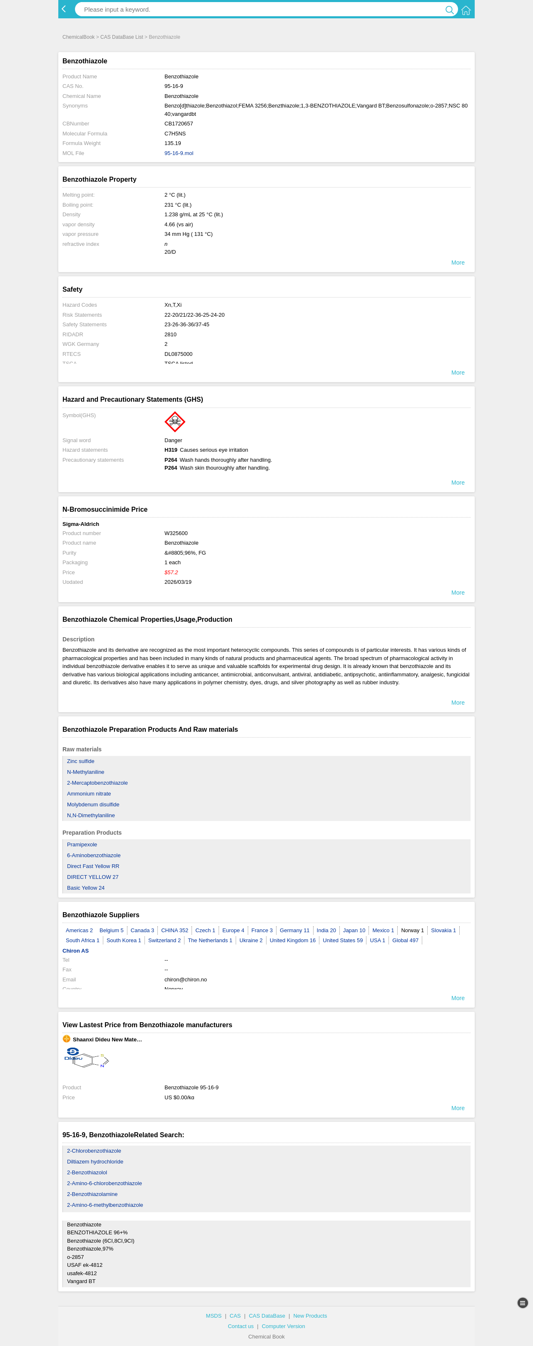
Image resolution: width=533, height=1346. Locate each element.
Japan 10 (354, 930)
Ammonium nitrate (89, 794)
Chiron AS (75, 951)
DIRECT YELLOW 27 (93, 877)
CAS (235, 1316)
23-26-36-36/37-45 (186, 324)
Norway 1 (412, 930)
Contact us (241, 1326)
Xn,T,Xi (173, 305)
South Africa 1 (83, 940)
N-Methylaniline (86, 772)
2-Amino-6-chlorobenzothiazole (104, 1183)
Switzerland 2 (164, 940)
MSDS (214, 1316)
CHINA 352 (174, 930)
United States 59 (343, 940)
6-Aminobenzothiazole (94, 855)
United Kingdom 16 (293, 940)
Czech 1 (205, 930)
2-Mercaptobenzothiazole (97, 783)
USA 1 (377, 940)
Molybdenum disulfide (93, 804)
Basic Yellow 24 (86, 888)
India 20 (326, 930)
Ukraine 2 (251, 940)
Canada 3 (142, 930)
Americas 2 (79, 930)
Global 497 (405, 940)
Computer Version (283, 1326)
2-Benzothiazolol (87, 1172)
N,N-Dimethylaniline (91, 815)
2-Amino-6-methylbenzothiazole (105, 1205)
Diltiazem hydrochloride (95, 1161)
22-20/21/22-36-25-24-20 (194, 315)
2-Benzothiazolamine (92, 1194)
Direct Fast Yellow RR (93, 866)
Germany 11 (295, 930)
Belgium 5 (112, 930)
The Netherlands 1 (210, 940)
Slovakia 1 (443, 930)
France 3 (262, 930)
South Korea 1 (124, 940)
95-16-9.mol (178, 153)
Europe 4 (233, 930)
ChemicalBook (78, 37)
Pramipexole (82, 844)
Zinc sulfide (81, 761)
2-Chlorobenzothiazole (94, 1151)
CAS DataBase (267, 1316)
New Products (310, 1316)
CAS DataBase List (121, 37)
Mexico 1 (383, 930)
